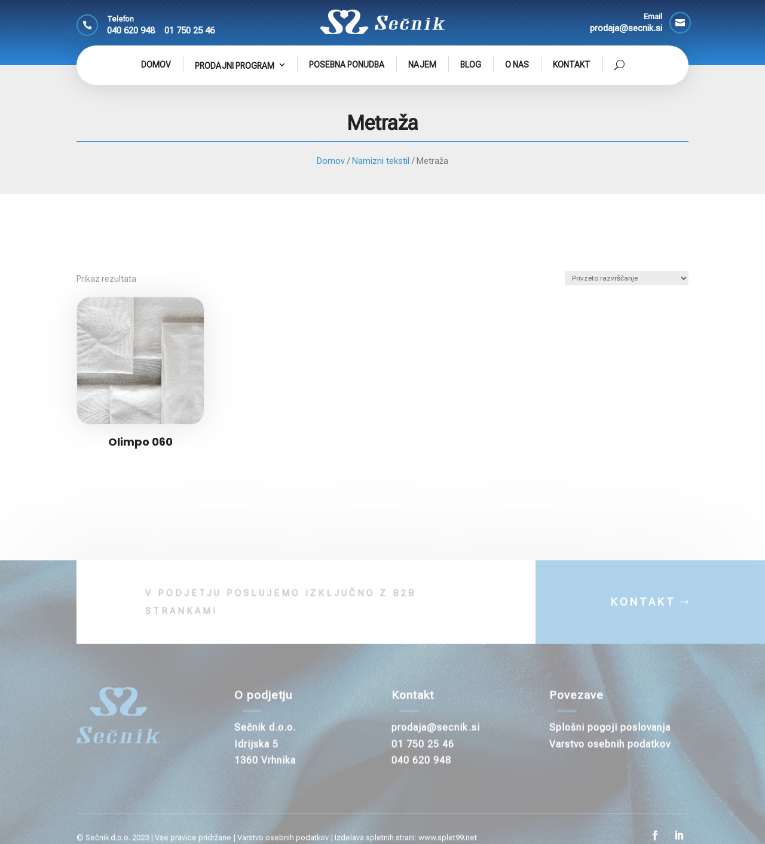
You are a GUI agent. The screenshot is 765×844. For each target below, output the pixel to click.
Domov (156, 64)
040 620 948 (131, 30)
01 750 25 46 (189, 30)
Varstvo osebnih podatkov (610, 754)
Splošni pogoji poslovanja (610, 738)
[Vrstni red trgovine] (626, 278)
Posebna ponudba (346, 64)
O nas (517, 64)
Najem (422, 64)
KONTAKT (643, 613)
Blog (470, 64)
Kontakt (571, 64)
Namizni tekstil (380, 161)
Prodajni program (234, 66)
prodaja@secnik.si (435, 738)
